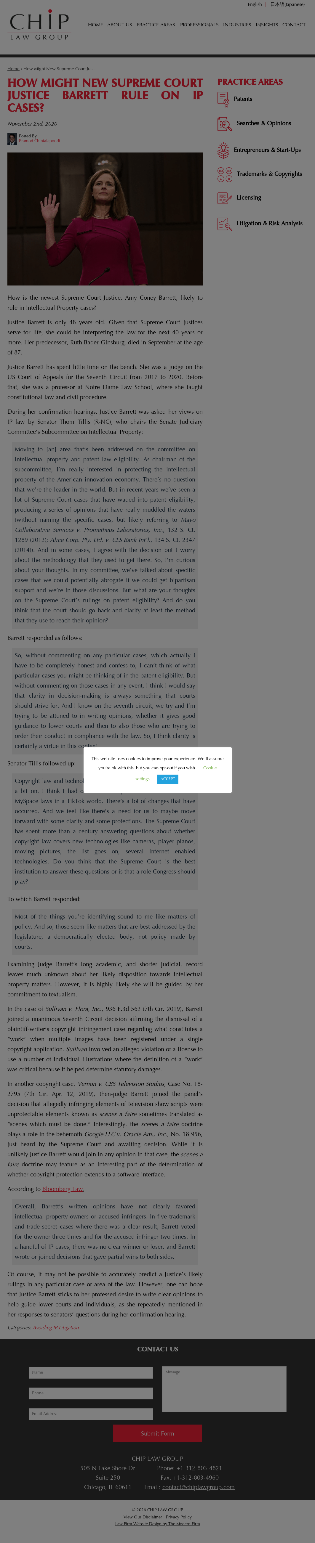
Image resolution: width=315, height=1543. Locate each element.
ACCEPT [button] (168, 779)
